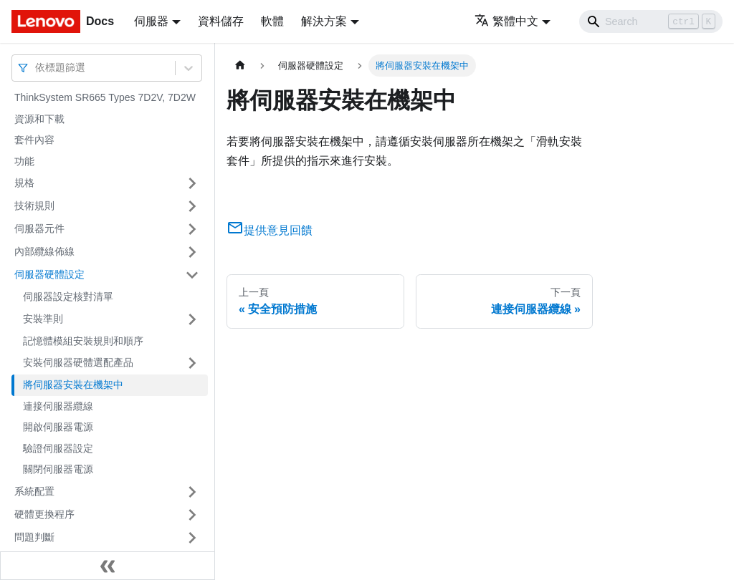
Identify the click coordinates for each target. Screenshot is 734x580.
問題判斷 (34, 537)
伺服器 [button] (151, 21)
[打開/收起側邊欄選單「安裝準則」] (192, 319)
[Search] (651, 21)
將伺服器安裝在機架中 (73, 384)
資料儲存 (221, 21)
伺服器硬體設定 (49, 274)
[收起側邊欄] (107, 565)
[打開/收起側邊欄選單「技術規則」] (192, 206)
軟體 (272, 21)
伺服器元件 (39, 228)
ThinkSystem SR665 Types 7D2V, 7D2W (105, 97)
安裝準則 (43, 318)
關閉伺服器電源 (58, 469)
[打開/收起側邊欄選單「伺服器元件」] (192, 229)
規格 (24, 182)
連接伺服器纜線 (58, 406)
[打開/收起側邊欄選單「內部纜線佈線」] (192, 252)
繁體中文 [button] (506, 21)
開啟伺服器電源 (58, 426)
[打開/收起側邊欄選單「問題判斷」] (192, 537)
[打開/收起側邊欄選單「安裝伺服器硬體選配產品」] (192, 363)
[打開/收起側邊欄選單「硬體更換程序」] (192, 514)
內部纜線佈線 (44, 251)
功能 (24, 161)
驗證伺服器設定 (58, 448)
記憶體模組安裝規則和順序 (83, 341)
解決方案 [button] (324, 21)
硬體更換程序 (44, 514)
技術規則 (34, 205)
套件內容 (34, 139)
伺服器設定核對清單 (68, 296)
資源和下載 (39, 119)
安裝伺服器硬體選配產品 (78, 362)
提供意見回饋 (270, 230)
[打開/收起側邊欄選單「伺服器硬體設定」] (192, 275)
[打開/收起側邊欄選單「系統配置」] (192, 491)
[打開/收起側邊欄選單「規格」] (192, 183)
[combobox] (36, 67)
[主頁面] (240, 65)
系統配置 (34, 491)
